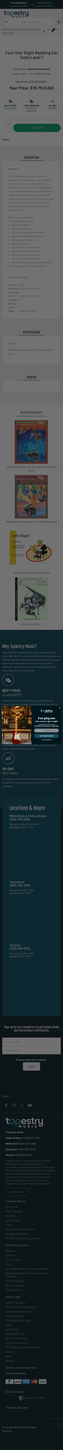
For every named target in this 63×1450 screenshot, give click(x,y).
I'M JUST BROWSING (46, 739)
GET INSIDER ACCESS (46, 736)
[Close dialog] (59, 708)
